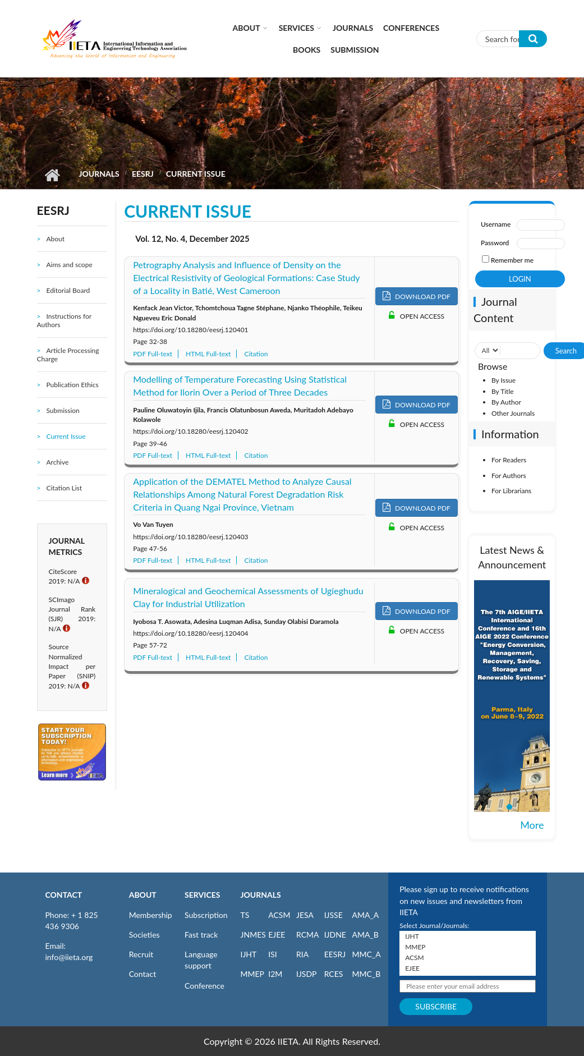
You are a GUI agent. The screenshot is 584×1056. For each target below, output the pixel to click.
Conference (204, 985)
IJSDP (306, 974)
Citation (256, 354)
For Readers (508, 460)
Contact (143, 974)
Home (52, 175)
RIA (302, 954)
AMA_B (365, 934)
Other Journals (513, 413)
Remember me (512, 260)
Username (496, 224)
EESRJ (143, 173)
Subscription (206, 915)
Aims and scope (69, 264)
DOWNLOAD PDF (416, 296)
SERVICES (202, 894)
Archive (57, 462)
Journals (353, 28)
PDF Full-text (152, 354)
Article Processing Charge (68, 354)
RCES (333, 974)
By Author (506, 402)
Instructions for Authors (64, 320)
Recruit (141, 954)
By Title (502, 391)
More (532, 825)
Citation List (64, 488)
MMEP (253, 974)
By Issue (503, 380)
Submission (354, 49)
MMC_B (366, 974)
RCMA (307, 934)
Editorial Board (68, 290)
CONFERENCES (411, 28)
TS (245, 915)
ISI (272, 954)
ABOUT (143, 894)
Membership (150, 915)
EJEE (276, 934)
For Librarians (511, 490)
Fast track (201, 934)
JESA (305, 915)
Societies (144, 934)
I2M (275, 974)
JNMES (253, 934)
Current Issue (65, 436)
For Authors (508, 475)
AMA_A (365, 915)
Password (495, 242)
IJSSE (333, 915)
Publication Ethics (72, 384)
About (246, 28)
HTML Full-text (208, 354)
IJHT (249, 954)
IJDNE (335, 934)
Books (306, 49)
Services (296, 28)
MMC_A (366, 954)
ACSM (279, 915)
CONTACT (63, 894)
